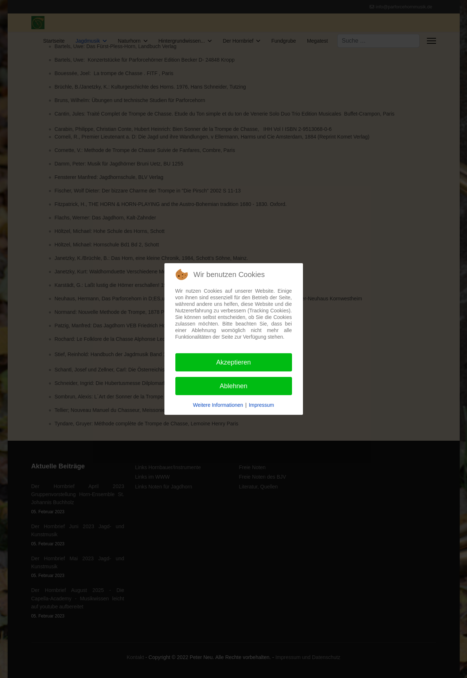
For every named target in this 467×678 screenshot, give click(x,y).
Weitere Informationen (218, 405)
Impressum (261, 405)
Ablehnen (233, 386)
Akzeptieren (233, 362)
